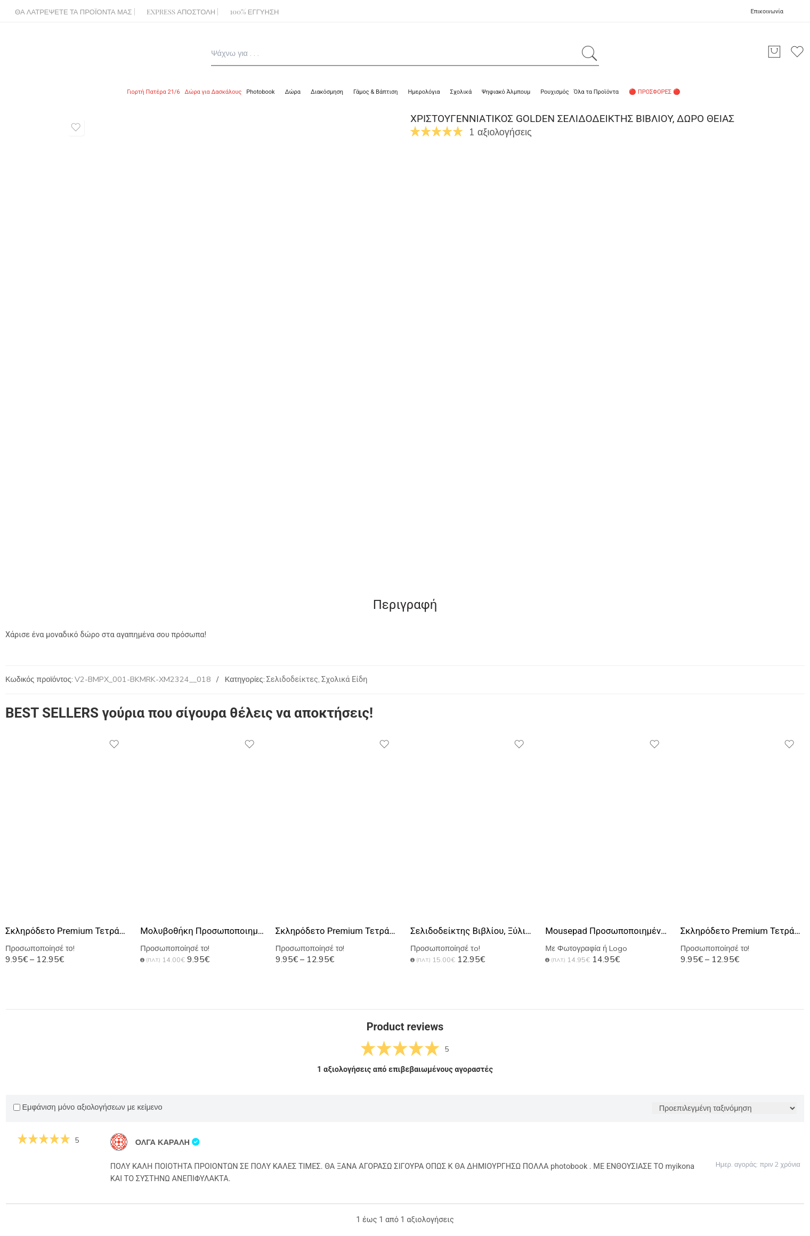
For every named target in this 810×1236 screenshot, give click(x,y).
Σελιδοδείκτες (292, 679)
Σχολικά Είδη (344, 679)
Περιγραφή (405, 604)
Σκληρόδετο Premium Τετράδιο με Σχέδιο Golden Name (67, 931)
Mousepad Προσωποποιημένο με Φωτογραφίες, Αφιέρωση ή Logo (607, 931)
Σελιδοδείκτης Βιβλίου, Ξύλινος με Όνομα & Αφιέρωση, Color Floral (472, 931)
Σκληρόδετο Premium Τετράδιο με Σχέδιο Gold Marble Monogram (743, 931)
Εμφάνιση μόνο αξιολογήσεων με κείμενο (87, 1107)
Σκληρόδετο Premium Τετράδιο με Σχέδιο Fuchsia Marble (338, 931)
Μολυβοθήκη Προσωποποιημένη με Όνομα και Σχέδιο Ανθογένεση (202, 931)
